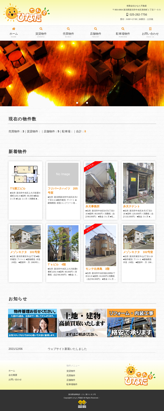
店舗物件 (95, 32)
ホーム (13, 32)
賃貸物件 (41, 32)
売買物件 (68, 32)
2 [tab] (82, 103)
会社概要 (13, 375)
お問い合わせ (150, 32)
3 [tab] (87, 103)
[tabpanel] (82, 73)
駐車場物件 (123, 32)
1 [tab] (77, 103)
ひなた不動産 (78, 398)
